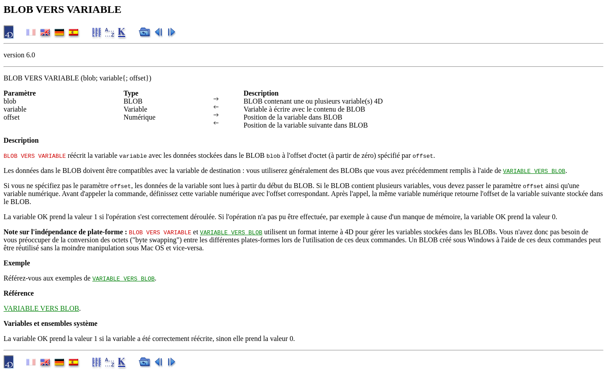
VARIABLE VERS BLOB (534, 171)
